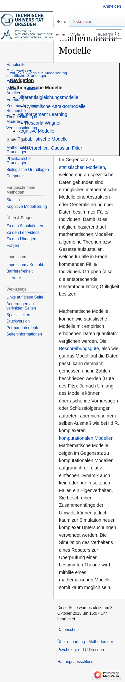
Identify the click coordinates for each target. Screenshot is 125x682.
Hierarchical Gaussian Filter (53, 148)
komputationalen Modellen (86, 438)
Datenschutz (68, 629)
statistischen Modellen (82, 167)
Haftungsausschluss (75, 661)
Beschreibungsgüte (79, 348)
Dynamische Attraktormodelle (55, 106)
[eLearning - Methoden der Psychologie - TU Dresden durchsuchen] (109, 34)
